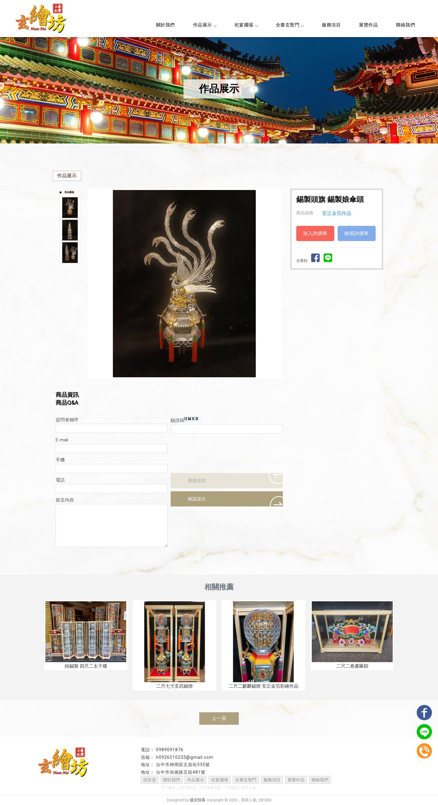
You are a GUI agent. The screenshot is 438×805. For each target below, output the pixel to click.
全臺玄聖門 (290, 25)
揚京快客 (198, 800)
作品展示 (204, 25)
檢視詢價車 (356, 233)
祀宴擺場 (246, 25)
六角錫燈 (231, 788)
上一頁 (219, 718)
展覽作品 (368, 25)
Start (186, 383)
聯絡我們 (405, 25)
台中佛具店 (187, 788)
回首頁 (149, 779)
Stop (191, 383)
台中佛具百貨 (210, 788)
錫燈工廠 (248, 788)
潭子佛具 (168, 788)
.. (239, 800)
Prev (94, 283)
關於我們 (165, 25)
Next (278, 283)
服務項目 (331, 25)
